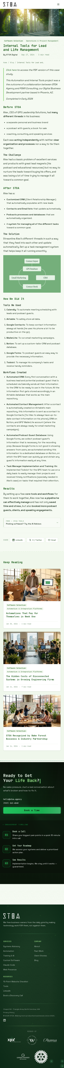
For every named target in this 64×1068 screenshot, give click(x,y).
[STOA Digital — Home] (10, 4)
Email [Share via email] (52, 540)
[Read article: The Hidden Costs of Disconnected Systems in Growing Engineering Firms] (32, 661)
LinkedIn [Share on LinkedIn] (17, 540)
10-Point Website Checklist (15, 981)
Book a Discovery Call (13, 995)
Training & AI (8, 955)
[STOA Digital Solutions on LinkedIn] (4, 1020)
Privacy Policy (8, 1012)
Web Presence (10, 969)
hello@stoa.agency (12, 799)
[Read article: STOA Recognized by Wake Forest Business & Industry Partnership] (32, 723)
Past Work (38, 951)
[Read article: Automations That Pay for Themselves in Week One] (32, 598)
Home (5, 62)
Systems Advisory (11, 946)
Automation (8, 951)
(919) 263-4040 (10, 803)
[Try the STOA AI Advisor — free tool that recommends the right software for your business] (32, 522)
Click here (11, 69)
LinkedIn (7, 991)
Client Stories (40, 955)
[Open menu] (58, 4)
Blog (12, 62)
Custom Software (11, 960)
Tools (5, 986)
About (37, 946)
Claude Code (9, 965)
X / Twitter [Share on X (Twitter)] (35, 540)
